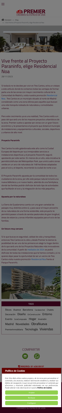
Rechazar (31, 398)
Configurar (31, 403)
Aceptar (31, 393)
